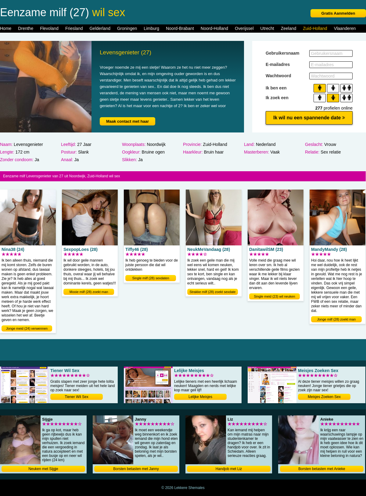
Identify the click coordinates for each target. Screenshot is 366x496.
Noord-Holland (214, 28)
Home (5, 28)
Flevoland (49, 28)
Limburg (151, 28)
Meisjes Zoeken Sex (324, 397)
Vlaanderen (345, 28)
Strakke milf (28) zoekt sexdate (212, 292)
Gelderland (99, 28)
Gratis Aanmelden (338, 13)
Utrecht (267, 28)
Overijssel (244, 28)
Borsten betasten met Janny (136, 469)
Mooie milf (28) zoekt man (89, 292)
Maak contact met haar (127, 121)
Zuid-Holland (315, 28)
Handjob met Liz (229, 469)
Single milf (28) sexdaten (150, 278)
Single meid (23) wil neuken (274, 296)
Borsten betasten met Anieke (321, 469)
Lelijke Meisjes (200, 397)
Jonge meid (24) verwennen (27, 328)
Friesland (74, 28)
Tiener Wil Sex (76, 397)
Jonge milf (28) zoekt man (336, 319)
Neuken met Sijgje (43, 469)
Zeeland (288, 28)
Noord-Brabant (180, 28)
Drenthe (25, 28)
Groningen (127, 28)
